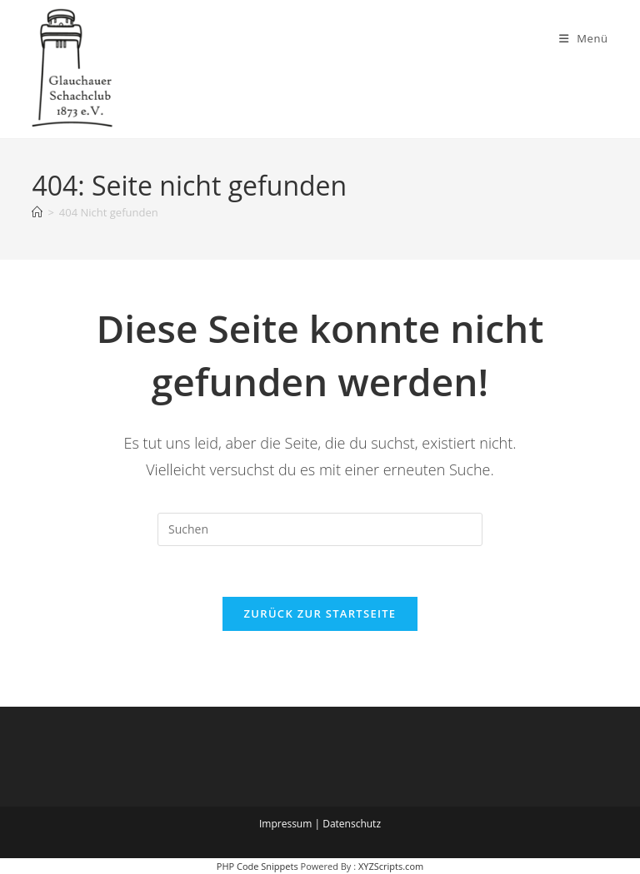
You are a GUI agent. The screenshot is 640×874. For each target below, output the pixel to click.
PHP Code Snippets (257, 866)
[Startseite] (37, 212)
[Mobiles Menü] (583, 38)
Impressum (285, 824)
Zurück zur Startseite (320, 613)
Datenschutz (351, 824)
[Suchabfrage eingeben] (320, 529)
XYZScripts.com (390, 866)
